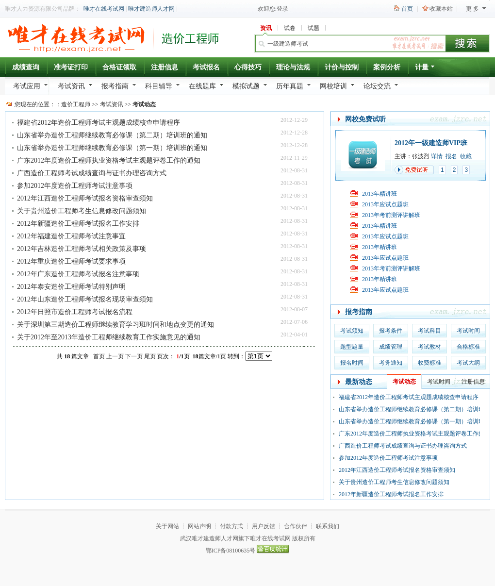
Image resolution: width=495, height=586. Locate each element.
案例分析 (386, 67)
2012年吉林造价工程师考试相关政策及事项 (81, 248)
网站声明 (199, 526)
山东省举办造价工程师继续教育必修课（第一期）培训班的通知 (112, 147)
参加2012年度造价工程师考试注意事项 (74, 185)
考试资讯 (71, 86)
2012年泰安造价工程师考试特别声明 (71, 286)
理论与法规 (293, 67)
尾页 (150, 356)
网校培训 (333, 86)
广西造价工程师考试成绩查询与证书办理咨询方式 (91, 173)
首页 (407, 8)
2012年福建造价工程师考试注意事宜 (71, 236)
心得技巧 (248, 67)
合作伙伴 (295, 526)
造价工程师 (75, 104)
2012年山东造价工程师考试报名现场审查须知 (85, 299)
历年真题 (289, 86)
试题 (313, 28)
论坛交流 (377, 86)
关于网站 (167, 526)
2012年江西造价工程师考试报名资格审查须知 (85, 198)
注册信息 (164, 67)
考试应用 (26, 86)
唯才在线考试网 (103, 8)
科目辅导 (158, 86)
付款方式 (231, 526)
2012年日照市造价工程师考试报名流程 (74, 312)
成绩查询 (25, 67)
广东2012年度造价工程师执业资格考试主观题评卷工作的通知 (108, 160)
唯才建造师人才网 (151, 8)
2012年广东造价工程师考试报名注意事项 (78, 274)
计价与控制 (342, 67)
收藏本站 (441, 8)
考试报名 (206, 67)
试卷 (290, 28)
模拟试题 (246, 86)
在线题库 (202, 86)
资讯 (266, 28)
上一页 (115, 356)
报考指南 (115, 86)
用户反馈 (263, 526)
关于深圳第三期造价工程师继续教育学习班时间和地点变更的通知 (115, 324)
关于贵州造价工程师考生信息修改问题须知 (81, 211)
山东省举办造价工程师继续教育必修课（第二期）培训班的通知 (112, 135)
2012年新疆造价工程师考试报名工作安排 (78, 223)
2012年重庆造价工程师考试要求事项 (71, 261)
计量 (425, 69)
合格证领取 (119, 67)
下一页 (134, 356)
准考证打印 (71, 67)
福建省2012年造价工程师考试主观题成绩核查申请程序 (98, 122)
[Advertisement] (72, 424)
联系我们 (327, 526)
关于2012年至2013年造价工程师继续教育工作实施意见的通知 (108, 337)
